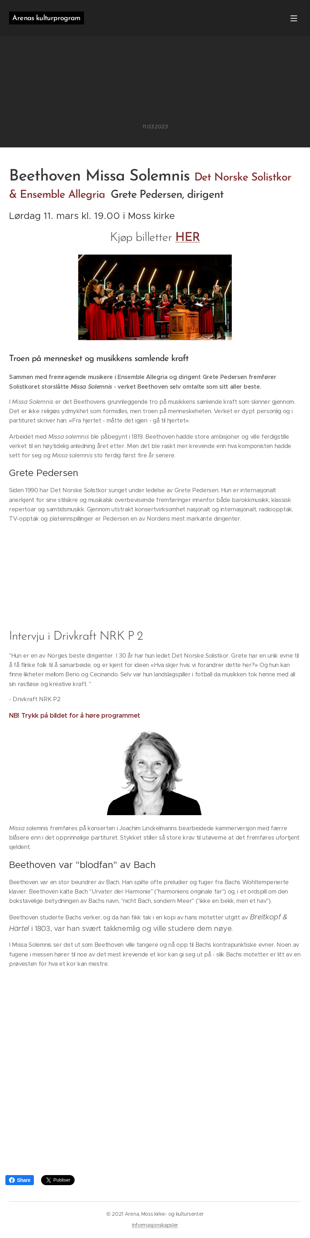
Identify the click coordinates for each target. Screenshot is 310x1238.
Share (19, 1180)
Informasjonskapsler (155, 1225)
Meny (294, 18)
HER (187, 238)
